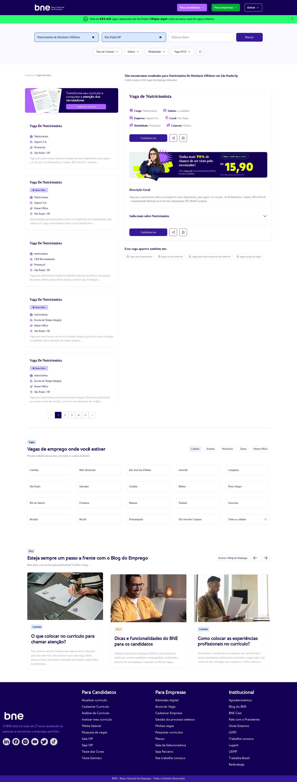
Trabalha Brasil (239, 758)
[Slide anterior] (255, 558)
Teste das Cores (93, 751)
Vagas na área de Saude (249, 256)
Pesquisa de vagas (94, 732)
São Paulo (35, 486)
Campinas (233, 470)
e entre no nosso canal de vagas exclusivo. (182, 19)
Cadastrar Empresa (168, 713)
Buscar (249, 37)
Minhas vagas (164, 726)
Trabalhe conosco (241, 739)
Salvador (84, 486)
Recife (82, 519)
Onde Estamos (239, 726)
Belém (182, 486)
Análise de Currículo (95, 713)
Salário (133, 51)
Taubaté (183, 503)
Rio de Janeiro (37, 503)
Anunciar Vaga (165, 706)
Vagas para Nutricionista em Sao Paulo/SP (210, 256)
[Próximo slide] (266, 558)
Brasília (34, 519)
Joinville (183, 470)
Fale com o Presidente (244, 719)
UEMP (233, 751)
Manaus (133, 503)
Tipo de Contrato (107, 51)
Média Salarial (91, 726)
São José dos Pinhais (140, 470)
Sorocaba (233, 503)
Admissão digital (166, 700)
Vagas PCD (182, 51)
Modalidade (157, 51)
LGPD (232, 732)
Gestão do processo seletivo (175, 719)
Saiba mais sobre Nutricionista (149, 216)
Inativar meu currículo (97, 719)
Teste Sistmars (92, 758)
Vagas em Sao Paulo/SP (170, 256)
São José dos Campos (190, 519)
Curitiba (34, 470)
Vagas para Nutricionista (139, 256)
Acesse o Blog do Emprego (232, 558)
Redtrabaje (236, 764)
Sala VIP (87, 739)
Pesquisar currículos (169, 732)
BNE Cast (235, 713)
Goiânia (133, 486)
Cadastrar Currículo (95, 706)
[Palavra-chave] (201, 37)
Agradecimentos (240, 700)
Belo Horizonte (87, 470)
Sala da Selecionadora (170, 745)
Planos (159, 739)
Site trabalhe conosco (170, 758)
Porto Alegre (235, 486)
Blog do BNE (237, 706)
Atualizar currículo (94, 700)
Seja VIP (87, 745)
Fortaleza (84, 503)
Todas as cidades (237, 519)
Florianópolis (136, 519)
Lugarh (233, 745)
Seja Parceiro (164, 751)
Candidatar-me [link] (148, 138)
